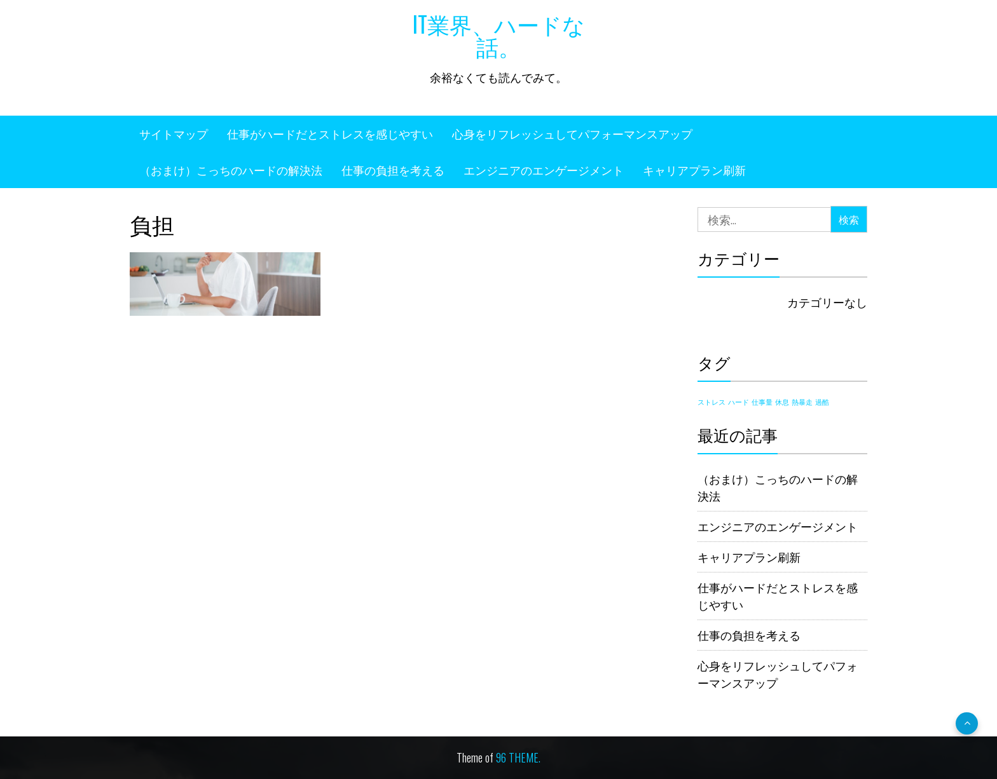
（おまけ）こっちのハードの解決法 (230, 169)
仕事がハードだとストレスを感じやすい (330, 133)
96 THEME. (518, 757)
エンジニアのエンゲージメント (544, 169)
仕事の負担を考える (392, 169)
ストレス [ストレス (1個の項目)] (711, 401)
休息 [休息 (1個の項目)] (782, 401)
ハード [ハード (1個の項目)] (738, 401)
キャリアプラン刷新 (694, 169)
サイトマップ (173, 133)
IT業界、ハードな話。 (499, 34)
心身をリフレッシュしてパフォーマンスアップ (572, 133)
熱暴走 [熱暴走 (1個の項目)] (802, 401)
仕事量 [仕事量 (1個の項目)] (762, 401)
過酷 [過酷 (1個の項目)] (822, 401)
